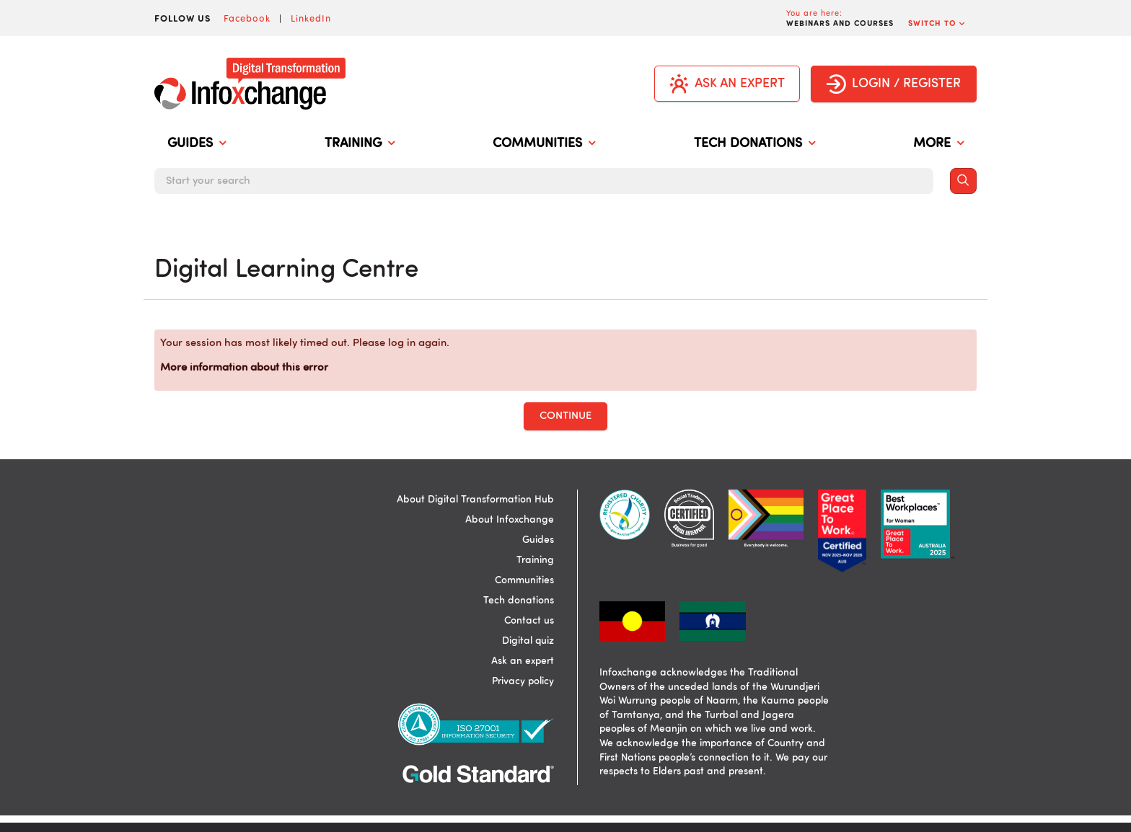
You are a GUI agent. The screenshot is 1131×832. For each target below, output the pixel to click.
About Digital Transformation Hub (475, 500)
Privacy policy (523, 681)
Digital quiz (528, 641)
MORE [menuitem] (938, 144)
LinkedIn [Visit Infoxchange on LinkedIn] (311, 18)
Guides (538, 540)
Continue (565, 416)
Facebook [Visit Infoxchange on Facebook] (247, 18)
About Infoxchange (509, 520)
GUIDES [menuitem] (196, 144)
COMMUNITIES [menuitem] (544, 144)
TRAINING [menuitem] (360, 144)
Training (535, 560)
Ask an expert (522, 661)
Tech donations (518, 601)
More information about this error (244, 368)
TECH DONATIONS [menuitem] (754, 144)
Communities (524, 580)
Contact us (529, 621)
